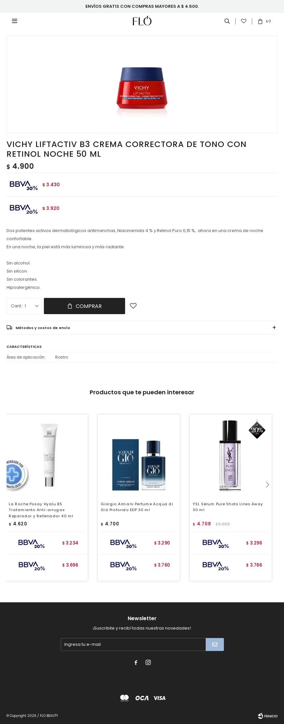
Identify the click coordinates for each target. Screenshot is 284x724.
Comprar (89, 306)
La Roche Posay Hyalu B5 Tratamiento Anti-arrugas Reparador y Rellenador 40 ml (41, 510)
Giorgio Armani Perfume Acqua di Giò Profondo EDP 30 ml (137, 506)
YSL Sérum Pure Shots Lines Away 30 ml (228, 506)
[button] (269, 498)
